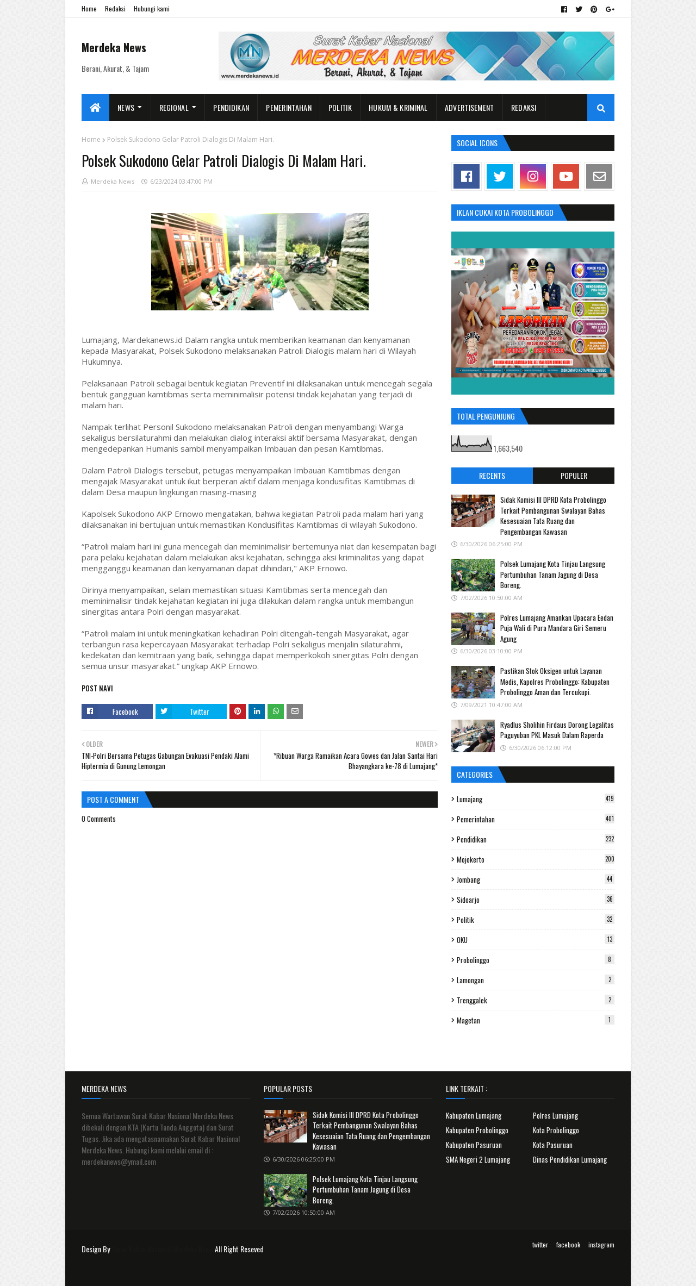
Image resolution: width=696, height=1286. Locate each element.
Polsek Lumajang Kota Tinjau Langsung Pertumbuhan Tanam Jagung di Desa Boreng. (552, 574)
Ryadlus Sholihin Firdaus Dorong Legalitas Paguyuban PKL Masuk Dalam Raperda (557, 730)
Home (89, 8)
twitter (540, 1244)
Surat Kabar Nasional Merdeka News (162, 1248)
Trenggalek (535, 1000)
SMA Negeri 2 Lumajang (478, 1159)
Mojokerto (535, 859)
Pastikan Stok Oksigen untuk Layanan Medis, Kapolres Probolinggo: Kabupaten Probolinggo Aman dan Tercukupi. (555, 681)
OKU (535, 939)
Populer (574, 475)
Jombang (535, 879)
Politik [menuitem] (340, 107)
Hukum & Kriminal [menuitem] (398, 107)
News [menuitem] (125, 107)
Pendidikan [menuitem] (231, 107)
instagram (601, 1244)
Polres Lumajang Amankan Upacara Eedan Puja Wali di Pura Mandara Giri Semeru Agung (556, 628)
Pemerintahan (535, 819)
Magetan (535, 1020)
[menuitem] (95, 107)
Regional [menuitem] (174, 107)
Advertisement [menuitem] (469, 107)
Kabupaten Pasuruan (474, 1144)
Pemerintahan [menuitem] (289, 107)
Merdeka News (114, 47)
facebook (568, 1244)
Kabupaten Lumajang (473, 1115)
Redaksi (115, 8)
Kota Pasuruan (553, 1144)
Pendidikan (535, 839)
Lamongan (535, 980)
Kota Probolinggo (556, 1130)
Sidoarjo (535, 899)
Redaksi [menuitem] (524, 107)
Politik (535, 919)
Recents (492, 475)
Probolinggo (535, 959)
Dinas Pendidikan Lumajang (570, 1159)
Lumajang (535, 799)
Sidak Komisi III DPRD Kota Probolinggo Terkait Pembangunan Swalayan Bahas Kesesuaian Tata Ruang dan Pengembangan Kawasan (553, 515)
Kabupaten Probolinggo (477, 1130)
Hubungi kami (152, 8)
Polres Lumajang (555, 1115)
